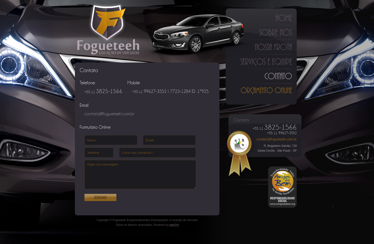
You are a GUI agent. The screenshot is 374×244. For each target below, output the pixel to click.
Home (283, 18)
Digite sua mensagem (140, 174)
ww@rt (174, 225)
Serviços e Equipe (266, 61)
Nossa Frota (273, 47)
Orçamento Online (266, 90)
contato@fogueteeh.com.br (276, 139)
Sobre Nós (275, 32)
